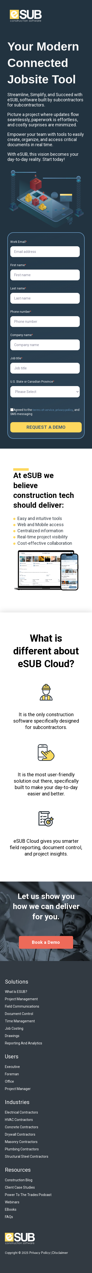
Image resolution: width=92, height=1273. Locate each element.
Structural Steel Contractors (26, 1156)
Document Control (19, 1014)
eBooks (10, 1209)
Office (9, 1081)
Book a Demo (46, 942)
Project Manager (18, 1089)
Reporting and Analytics (23, 1043)
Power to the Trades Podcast (28, 1195)
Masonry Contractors (21, 1142)
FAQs (9, 1217)
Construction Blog (18, 1180)
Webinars (12, 1202)
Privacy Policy (39, 1252)
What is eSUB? (16, 992)
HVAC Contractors (19, 1120)
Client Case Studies (20, 1187)
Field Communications (22, 1006)
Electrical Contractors (21, 1112)
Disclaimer (60, 1252)
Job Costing (14, 1028)
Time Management (20, 1021)
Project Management (21, 999)
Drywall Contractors (20, 1134)
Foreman (12, 1074)
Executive (12, 1067)
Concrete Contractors (21, 1127)
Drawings (12, 1036)
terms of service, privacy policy (53, 410)
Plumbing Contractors (22, 1149)
